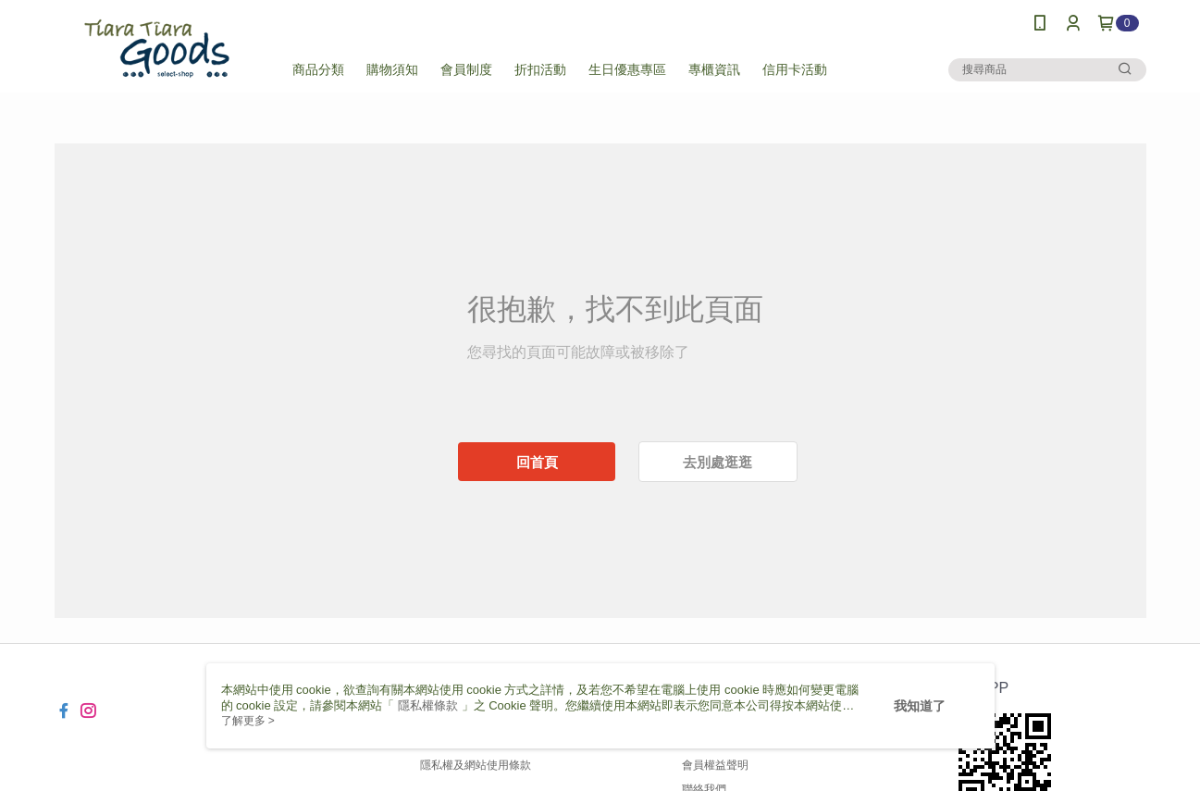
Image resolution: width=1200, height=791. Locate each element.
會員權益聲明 (715, 765)
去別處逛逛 (717, 462)
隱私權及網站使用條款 (475, 765)
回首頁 (537, 462)
